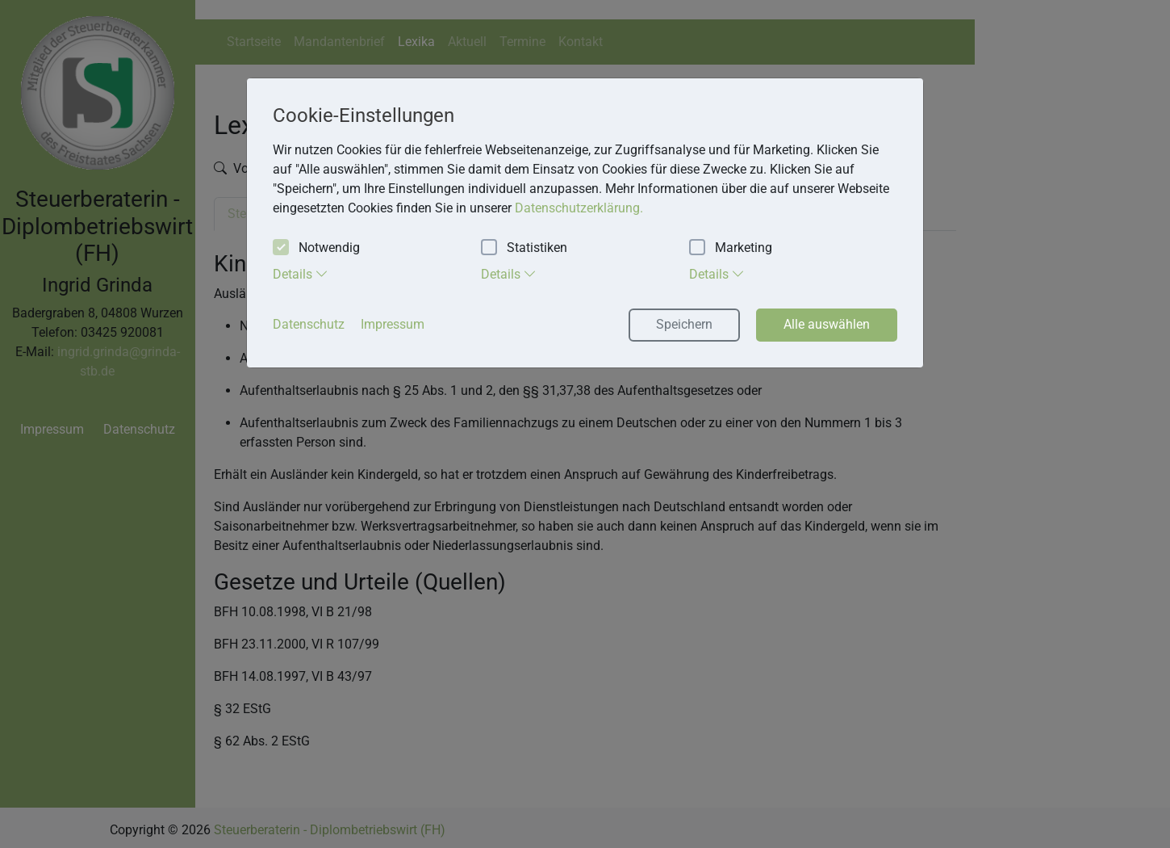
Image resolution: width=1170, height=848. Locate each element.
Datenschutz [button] (309, 324)
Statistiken (524, 248)
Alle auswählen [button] (826, 324)
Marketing (730, 248)
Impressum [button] (392, 324)
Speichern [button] (684, 324)
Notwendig (316, 248)
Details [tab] (300, 274)
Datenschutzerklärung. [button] (579, 208)
